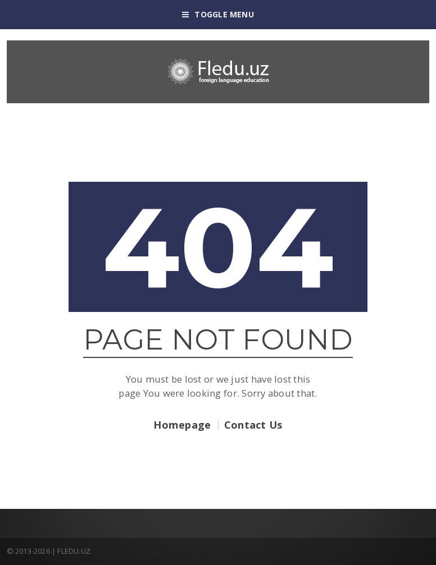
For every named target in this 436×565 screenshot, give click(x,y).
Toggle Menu (218, 14)
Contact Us (253, 425)
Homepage (182, 425)
